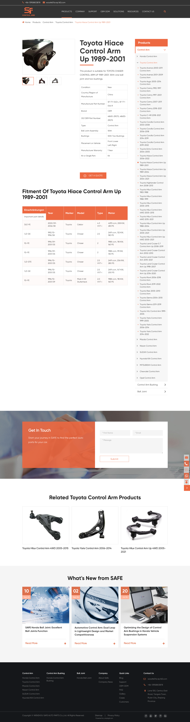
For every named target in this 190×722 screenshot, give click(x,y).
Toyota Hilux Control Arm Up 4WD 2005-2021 (152, 238)
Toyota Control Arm (64, 22)
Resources (133, 11)
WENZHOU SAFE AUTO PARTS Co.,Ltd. (50, 715)
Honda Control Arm (148, 56)
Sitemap (98, 715)
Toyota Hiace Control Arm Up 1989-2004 (153, 170)
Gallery (122, 694)
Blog (121, 678)
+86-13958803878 (32, 2)
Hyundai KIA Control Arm (151, 358)
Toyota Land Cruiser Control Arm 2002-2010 (152, 251)
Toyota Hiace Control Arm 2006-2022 (151, 157)
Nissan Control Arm (148, 346)
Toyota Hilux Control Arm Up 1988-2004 (152, 224)
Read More (45, 643)
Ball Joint (142, 391)
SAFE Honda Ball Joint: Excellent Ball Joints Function (43, 629)
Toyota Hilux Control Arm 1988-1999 (151, 197)
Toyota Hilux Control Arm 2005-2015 (151, 204)
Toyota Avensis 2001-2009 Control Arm (151, 76)
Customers (124, 702)
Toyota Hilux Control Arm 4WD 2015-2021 (151, 217)
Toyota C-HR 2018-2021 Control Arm (150, 116)
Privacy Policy (113, 715)
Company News (106, 682)
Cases (122, 698)
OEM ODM (105, 11)
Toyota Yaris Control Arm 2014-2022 (151, 332)
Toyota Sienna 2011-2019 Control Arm (150, 305)
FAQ (121, 690)
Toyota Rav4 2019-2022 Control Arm (150, 285)
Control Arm (48, 22)
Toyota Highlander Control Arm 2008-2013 (151, 184)
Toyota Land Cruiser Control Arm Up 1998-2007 (152, 265)
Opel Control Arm (147, 378)
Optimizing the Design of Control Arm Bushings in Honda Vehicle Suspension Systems (142, 631)
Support (92, 11)
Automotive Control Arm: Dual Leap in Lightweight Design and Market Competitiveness (95, 631)
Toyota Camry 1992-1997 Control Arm (150, 89)
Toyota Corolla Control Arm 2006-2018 (152, 130)
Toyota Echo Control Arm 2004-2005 (151, 150)
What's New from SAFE (95, 578)
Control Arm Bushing (147, 384)
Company (80, 11)
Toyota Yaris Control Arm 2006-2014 (151, 326)
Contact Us (148, 11)
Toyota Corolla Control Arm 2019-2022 (152, 143)
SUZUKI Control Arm (148, 352)
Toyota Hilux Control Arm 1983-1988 (151, 191)
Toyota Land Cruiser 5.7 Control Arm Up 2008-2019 (151, 245)
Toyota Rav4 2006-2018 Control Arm (150, 278)
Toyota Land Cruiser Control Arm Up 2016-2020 (152, 272)
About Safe (104, 678)
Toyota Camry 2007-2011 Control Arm (151, 103)
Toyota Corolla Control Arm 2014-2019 (152, 136)
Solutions (118, 11)
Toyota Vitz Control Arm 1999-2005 (153, 312)
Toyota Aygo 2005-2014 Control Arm (150, 82)
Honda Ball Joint (84, 678)
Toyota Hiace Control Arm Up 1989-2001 (92, 22)
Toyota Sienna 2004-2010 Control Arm (151, 299)
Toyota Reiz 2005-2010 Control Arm (150, 292)
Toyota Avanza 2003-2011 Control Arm (151, 69)
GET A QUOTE (93, 175)
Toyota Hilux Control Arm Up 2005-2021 (152, 231)
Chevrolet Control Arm (150, 371)
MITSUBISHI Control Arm (150, 365)
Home (27, 22)
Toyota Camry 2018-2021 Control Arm (151, 109)
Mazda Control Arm (148, 339)
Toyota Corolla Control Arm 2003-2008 (152, 123)
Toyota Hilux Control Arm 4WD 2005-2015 (151, 211)
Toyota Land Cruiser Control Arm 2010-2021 (152, 258)
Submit (114, 459)
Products (67, 11)
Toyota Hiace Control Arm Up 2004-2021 (153, 177)
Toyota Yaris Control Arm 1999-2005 (151, 319)
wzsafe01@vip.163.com (55, 2)
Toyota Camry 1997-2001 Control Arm (151, 96)
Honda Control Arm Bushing (55, 679)
